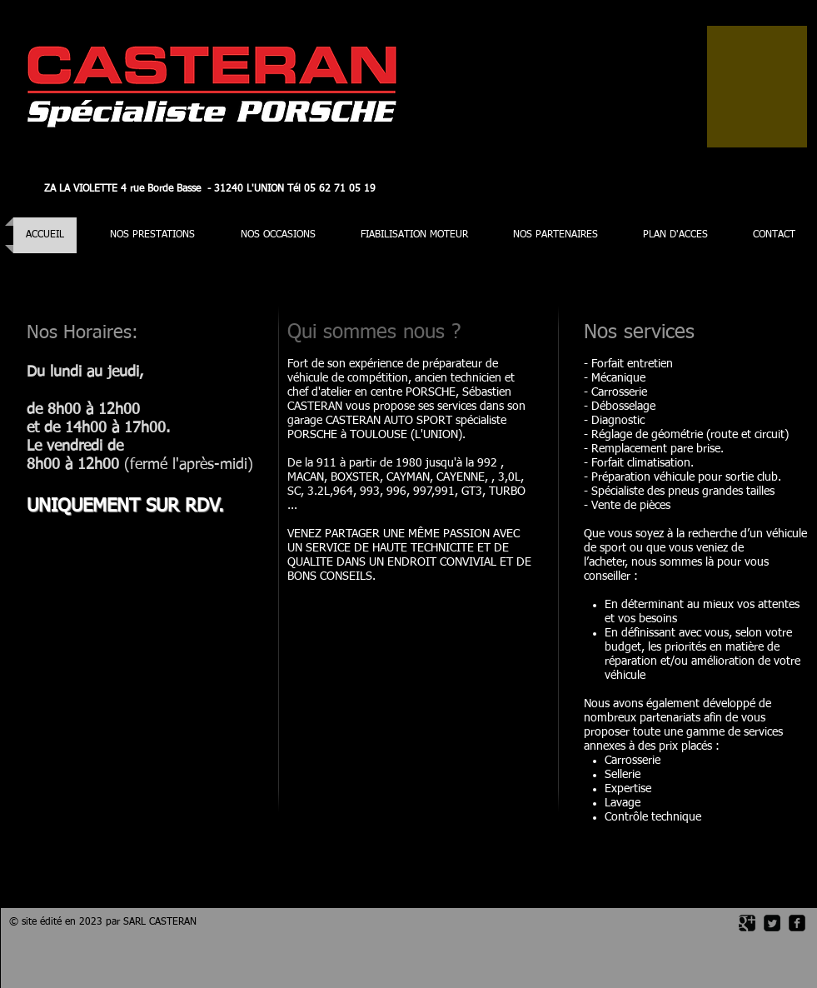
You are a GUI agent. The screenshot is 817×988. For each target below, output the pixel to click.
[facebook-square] (797, 923)
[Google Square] (747, 923)
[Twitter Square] (772, 923)
